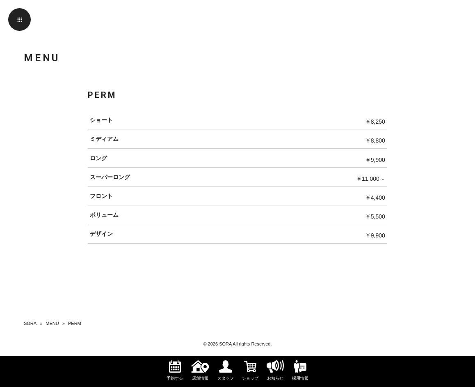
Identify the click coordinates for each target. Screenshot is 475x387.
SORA (30, 323)
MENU (52, 323)
